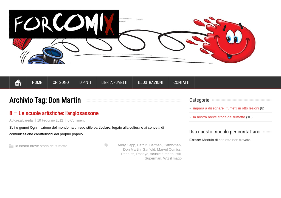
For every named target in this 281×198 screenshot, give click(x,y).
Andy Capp (126, 145)
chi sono (61, 82)
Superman (153, 158)
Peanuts (127, 154)
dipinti (85, 82)
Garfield (149, 149)
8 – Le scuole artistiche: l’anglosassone (54, 113)
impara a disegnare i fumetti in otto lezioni (226, 108)
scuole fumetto (162, 154)
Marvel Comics (169, 149)
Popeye (142, 154)
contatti (181, 82)
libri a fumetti (114, 82)
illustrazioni (150, 82)
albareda (26, 120)
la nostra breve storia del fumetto (41, 146)
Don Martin (132, 149)
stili (178, 154)
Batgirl (142, 145)
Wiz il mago (172, 158)
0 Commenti (76, 120)
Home (37, 82)
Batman (155, 145)
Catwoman (172, 145)
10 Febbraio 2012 (50, 120)
